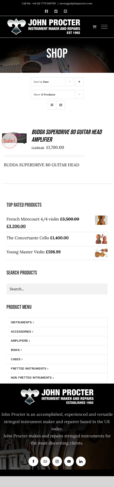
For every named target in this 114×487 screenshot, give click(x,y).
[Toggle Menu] (104, 27)
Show (44, 94)
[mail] (45, 461)
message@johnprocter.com (76, 3)
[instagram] (57, 461)
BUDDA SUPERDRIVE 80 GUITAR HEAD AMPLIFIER (66, 136)
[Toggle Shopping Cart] (94, 26)
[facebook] (33, 461)
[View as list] (60, 105)
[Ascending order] (79, 81)
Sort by (41, 81)
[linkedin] (81, 461)
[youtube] (69, 461)
